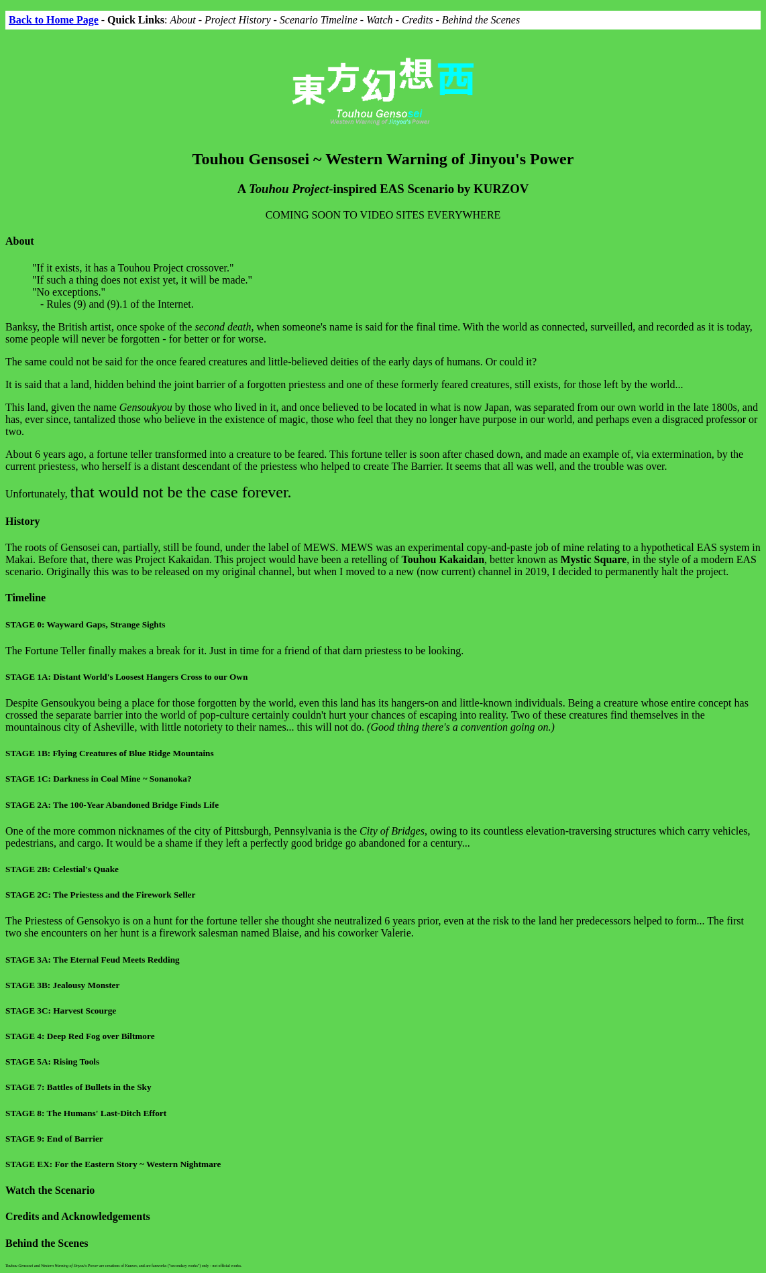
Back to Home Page (54, 19)
